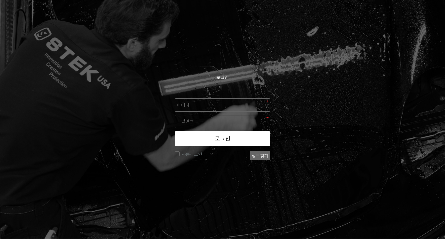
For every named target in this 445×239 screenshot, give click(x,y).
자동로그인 (191, 154)
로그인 (223, 138)
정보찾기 (260, 155)
